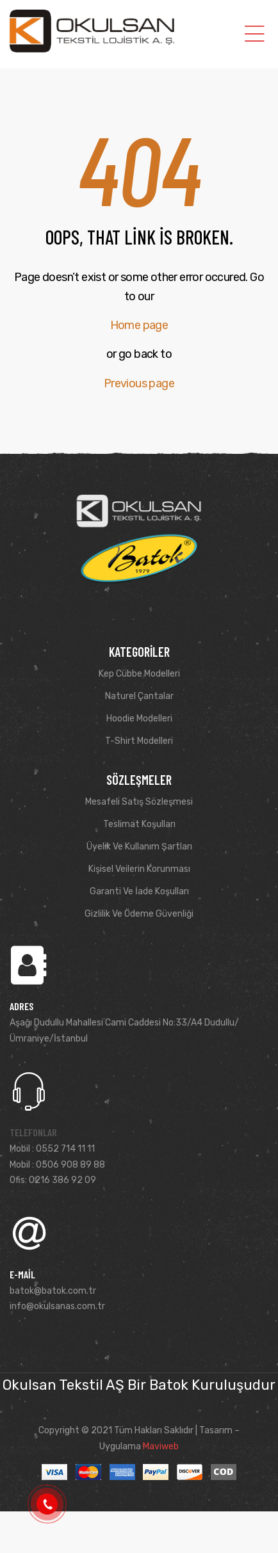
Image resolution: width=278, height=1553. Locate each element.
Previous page (139, 383)
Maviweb (161, 1446)
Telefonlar (33, 1132)
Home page (139, 325)
